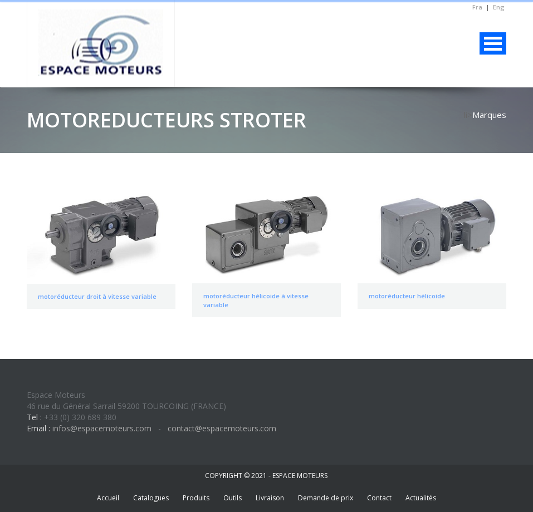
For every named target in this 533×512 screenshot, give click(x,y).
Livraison (270, 498)
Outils (232, 498)
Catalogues (151, 498)
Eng (499, 7)
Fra (477, 7)
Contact (379, 498)
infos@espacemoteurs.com (101, 428)
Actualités (420, 498)
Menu (493, 43)
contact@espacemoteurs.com (220, 428)
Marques (489, 114)
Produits (196, 498)
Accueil (108, 498)
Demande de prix (325, 498)
